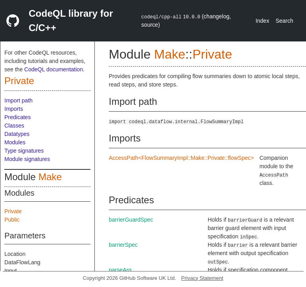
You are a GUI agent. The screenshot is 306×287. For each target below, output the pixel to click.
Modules (15, 142)
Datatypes (16, 134)
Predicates (17, 117)
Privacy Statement (202, 278)
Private (19, 80)
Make (50, 176)
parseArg (120, 270)
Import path (18, 100)
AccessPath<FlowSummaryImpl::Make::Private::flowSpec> (181, 158)
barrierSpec (123, 245)
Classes (14, 125)
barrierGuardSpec (131, 219)
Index (262, 21)
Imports (13, 109)
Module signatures (27, 159)
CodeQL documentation (53, 69)
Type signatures (24, 150)
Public (12, 219)
